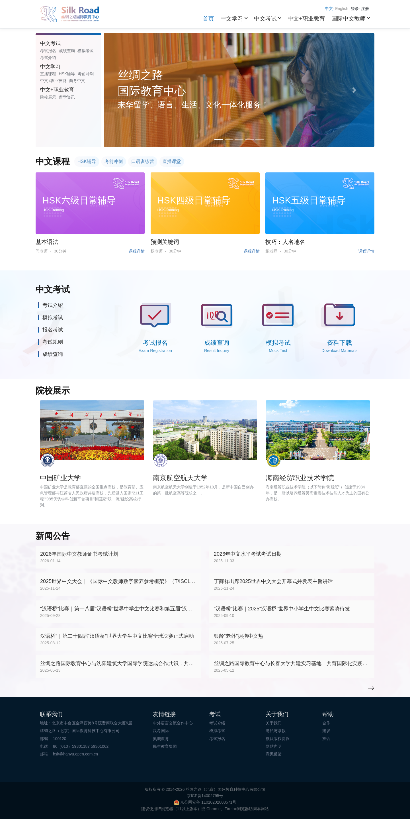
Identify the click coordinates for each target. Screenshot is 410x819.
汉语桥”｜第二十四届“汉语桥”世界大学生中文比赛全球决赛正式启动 (117, 636)
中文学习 (231, 18)
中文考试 (265, 18)
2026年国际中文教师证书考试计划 (79, 554)
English (341, 8)
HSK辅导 (67, 74)
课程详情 (137, 251)
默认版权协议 (278, 738)
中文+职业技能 (53, 80)
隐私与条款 (276, 730)
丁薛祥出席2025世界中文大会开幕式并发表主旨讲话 (273, 581)
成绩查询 (67, 50)
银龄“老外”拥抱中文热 (238, 636)
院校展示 (48, 97)
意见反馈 (274, 754)
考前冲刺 (86, 74)
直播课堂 (172, 161)
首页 (208, 18)
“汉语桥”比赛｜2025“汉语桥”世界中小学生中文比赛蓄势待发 (282, 609)
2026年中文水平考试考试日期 (248, 554)
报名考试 (52, 330)
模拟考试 (85, 50)
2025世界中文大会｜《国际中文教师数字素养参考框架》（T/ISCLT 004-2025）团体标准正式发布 (118, 581)
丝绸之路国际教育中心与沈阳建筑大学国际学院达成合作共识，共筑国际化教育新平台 (118, 663)
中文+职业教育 (306, 18)
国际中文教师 (348, 18)
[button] (124, 90)
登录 (355, 8)
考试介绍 (48, 57)
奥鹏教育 (161, 738)
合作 (326, 723)
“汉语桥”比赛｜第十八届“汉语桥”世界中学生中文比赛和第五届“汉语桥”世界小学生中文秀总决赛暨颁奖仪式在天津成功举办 (118, 609)
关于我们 (274, 723)
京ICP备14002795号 (205, 795)
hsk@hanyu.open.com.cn (75, 754)
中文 (329, 8)
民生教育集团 (165, 746)
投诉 (326, 738)
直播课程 (48, 74)
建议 (326, 730)
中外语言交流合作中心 (173, 723)
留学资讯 (67, 97)
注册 (365, 8)
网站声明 (274, 746)
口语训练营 (142, 161)
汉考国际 (161, 730)
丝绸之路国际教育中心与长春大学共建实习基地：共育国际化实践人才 (292, 663)
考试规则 (52, 342)
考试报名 (48, 50)
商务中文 (77, 80)
